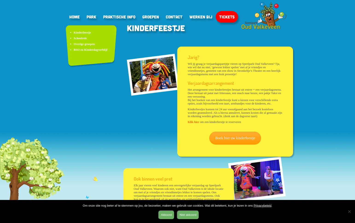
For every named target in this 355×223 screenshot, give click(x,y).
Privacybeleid (262, 205)
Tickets (227, 16)
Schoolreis (80, 38)
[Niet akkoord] (349, 211)
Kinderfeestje (82, 32)
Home (74, 16)
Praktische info (119, 16)
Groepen (150, 16)
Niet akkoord (188, 215)
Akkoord (166, 215)
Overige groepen (84, 44)
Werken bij (200, 16)
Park (91, 16)
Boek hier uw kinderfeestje (235, 138)
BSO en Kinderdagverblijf (91, 49)
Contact (174, 16)
